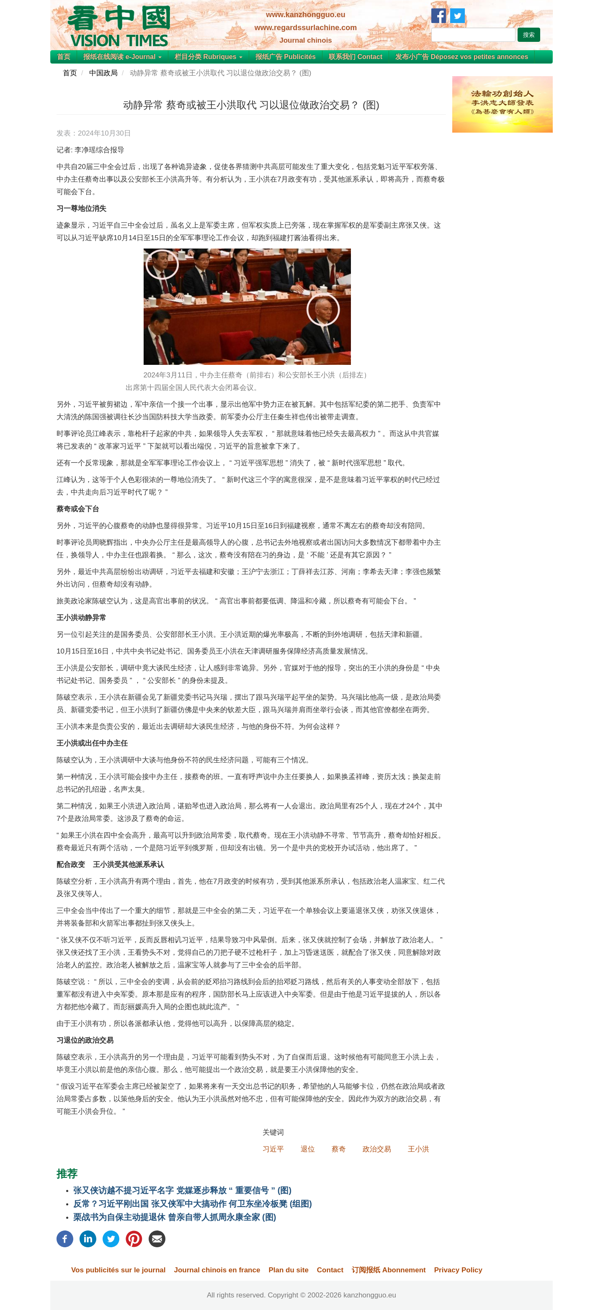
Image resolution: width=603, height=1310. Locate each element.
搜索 (529, 34)
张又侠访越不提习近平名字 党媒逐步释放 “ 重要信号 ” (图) (182, 1190)
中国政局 (103, 73)
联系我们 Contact (355, 56)
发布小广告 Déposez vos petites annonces (461, 56)
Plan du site (288, 1270)
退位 (308, 1149)
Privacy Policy (458, 1270)
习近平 (273, 1149)
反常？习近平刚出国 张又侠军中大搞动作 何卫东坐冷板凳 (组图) (192, 1203)
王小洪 (418, 1149)
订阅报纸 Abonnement (389, 1270)
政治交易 (377, 1149)
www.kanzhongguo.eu (305, 14)
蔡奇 (339, 1149)
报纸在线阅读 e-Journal (122, 56)
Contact (330, 1270)
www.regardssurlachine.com (306, 27)
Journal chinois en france (217, 1270)
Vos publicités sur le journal (118, 1270)
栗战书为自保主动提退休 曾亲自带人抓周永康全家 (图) (174, 1217)
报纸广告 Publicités (285, 56)
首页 (63, 56)
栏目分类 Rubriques (208, 56)
